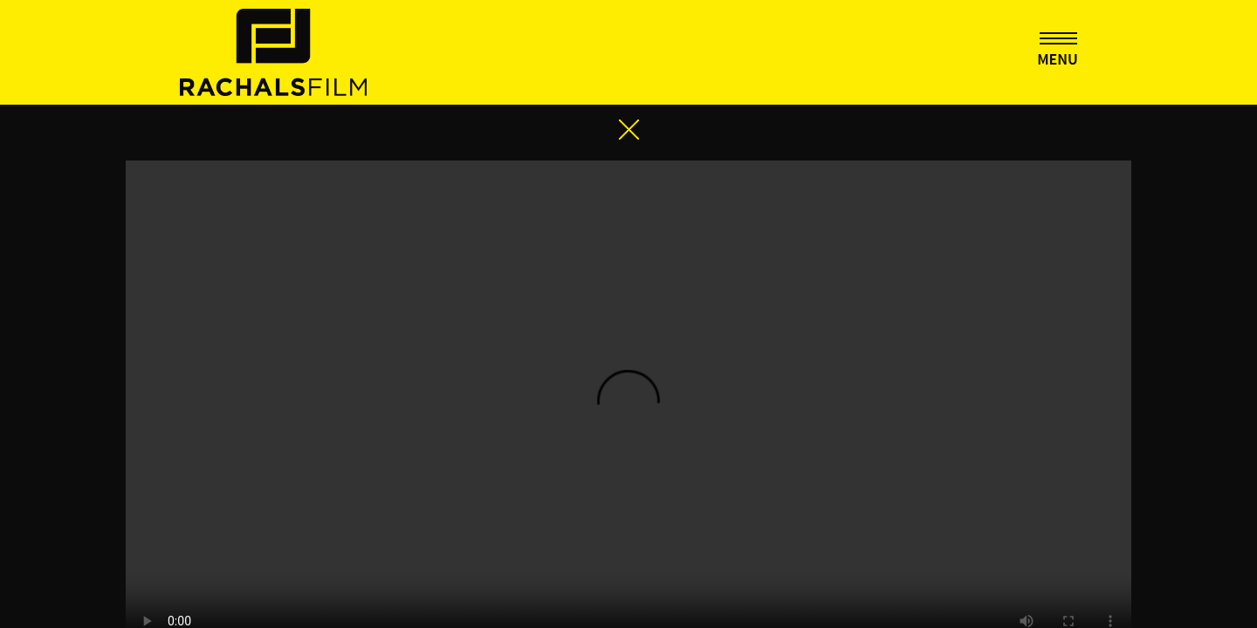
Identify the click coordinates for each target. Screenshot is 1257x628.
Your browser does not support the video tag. (628, 286)
